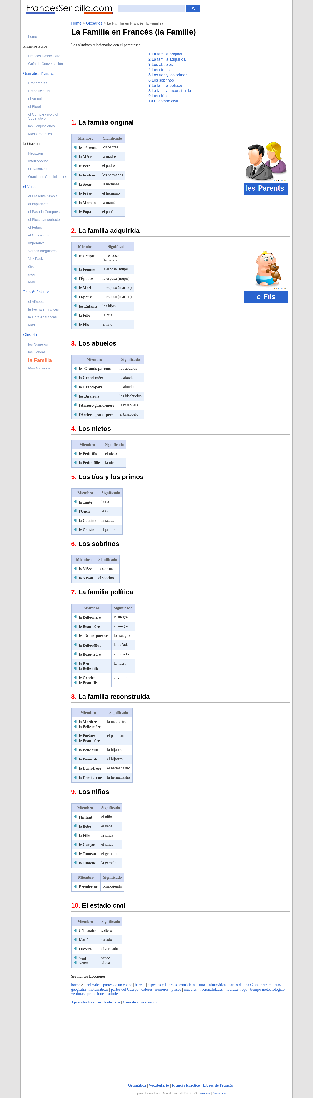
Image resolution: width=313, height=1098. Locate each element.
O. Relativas (37, 169)
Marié (83, 940)
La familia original (165, 54)
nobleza (232, 989)
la (85, 157)
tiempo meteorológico (267, 989)
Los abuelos (160, 64)
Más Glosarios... (40, 368)
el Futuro (35, 227)
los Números (38, 344)
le (84, 166)
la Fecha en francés (43, 309)
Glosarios (94, 23)
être (31, 266)
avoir (32, 274)
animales (93, 985)
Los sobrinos (161, 80)
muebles (190, 989)
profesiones (96, 994)
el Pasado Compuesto (45, 212)
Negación (35, 153)
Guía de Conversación (45, 64)
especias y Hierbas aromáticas (171, 985)
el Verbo (29, 186)
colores (147, 989)
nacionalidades (211, 989)
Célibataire (87, 930)
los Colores (37, 352)
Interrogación (38, 161)
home (75, 985)
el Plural (34, 106)
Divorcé (85, 949)
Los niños (158, 96)
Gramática (137, 1085)
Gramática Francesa (38, 73)
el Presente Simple (42, 196)
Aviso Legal (220, 1093)
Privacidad (204, 1093)
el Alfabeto (36, 301)
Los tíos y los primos (167, 75)
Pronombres (37, 83)
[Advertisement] (107, 81)
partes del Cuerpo (124, 989)
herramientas (270, 985)
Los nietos (159, 70)
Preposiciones (39, 91)
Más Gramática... (41, 134)
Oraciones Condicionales (47, 177)
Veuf (82, 958)
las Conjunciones (41, 126)
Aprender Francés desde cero (95, 1002)
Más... (33, 282)
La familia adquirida (167, 59)
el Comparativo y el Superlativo (43, 116)
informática (217, 985)
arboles (113, 994)
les (88, 147)
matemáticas (98, 989)
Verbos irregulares (42, 251)
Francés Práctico (186, 1085)
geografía (78, 989)
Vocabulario (159, 1085)
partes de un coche (117, 985)
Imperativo (36, 243)
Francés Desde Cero (44, 56)
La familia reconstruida (169, 90)
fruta (201, 985)
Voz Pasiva (36, 259)
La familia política (165, 85)
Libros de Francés (218, 1085)
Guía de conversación (140, 1002)
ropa (243, 989)
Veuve (84, 963)
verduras (78, 994)
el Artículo (35, 99)
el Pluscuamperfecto (44, 219)
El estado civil (163, 101)
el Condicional (39, 235)
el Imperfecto (38, 204)
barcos (140, 985)
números (162, 989)
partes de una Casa (243, 985)
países (176, 989)
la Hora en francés (42, 317)
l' (86, 278)
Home (76, 23)
